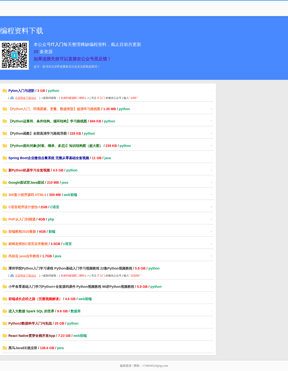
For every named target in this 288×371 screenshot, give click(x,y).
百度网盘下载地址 (25, 97)
